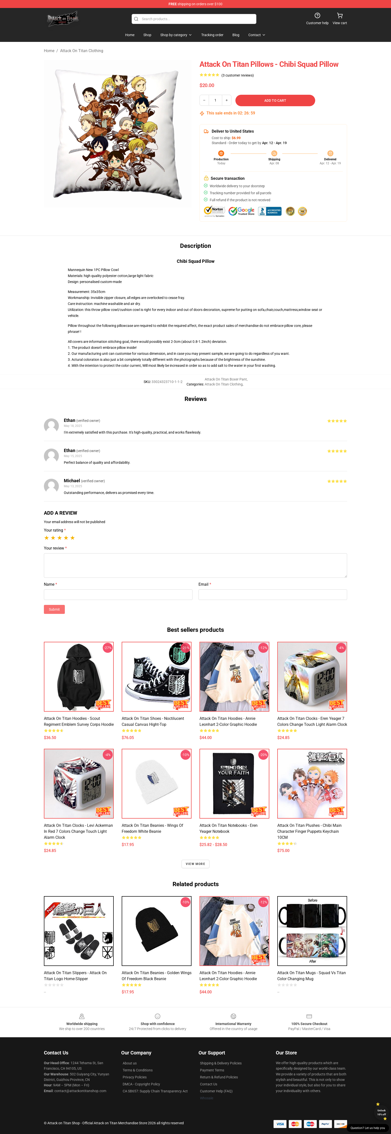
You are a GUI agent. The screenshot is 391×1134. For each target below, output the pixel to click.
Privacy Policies (135, 1077)
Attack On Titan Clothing (81, 50)
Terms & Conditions (138, 1070)
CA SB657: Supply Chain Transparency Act (155, 1091)
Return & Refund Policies (219, 1077)
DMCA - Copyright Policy (141, 1084)
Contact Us (208, 1084)
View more (195, 864)
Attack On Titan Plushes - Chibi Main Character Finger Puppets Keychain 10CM (309, 831)
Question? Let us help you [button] (368, 1128)
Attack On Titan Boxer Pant (226, 379)
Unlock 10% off (381, 1112)
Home (49, 50)
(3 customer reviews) (237, 75)
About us (130, 1063)
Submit (54, 609)
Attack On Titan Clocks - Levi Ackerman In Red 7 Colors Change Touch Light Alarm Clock (78, 831)
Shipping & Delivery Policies (221, 1063)
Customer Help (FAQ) (216, 1091)
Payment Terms (212, 1070)
